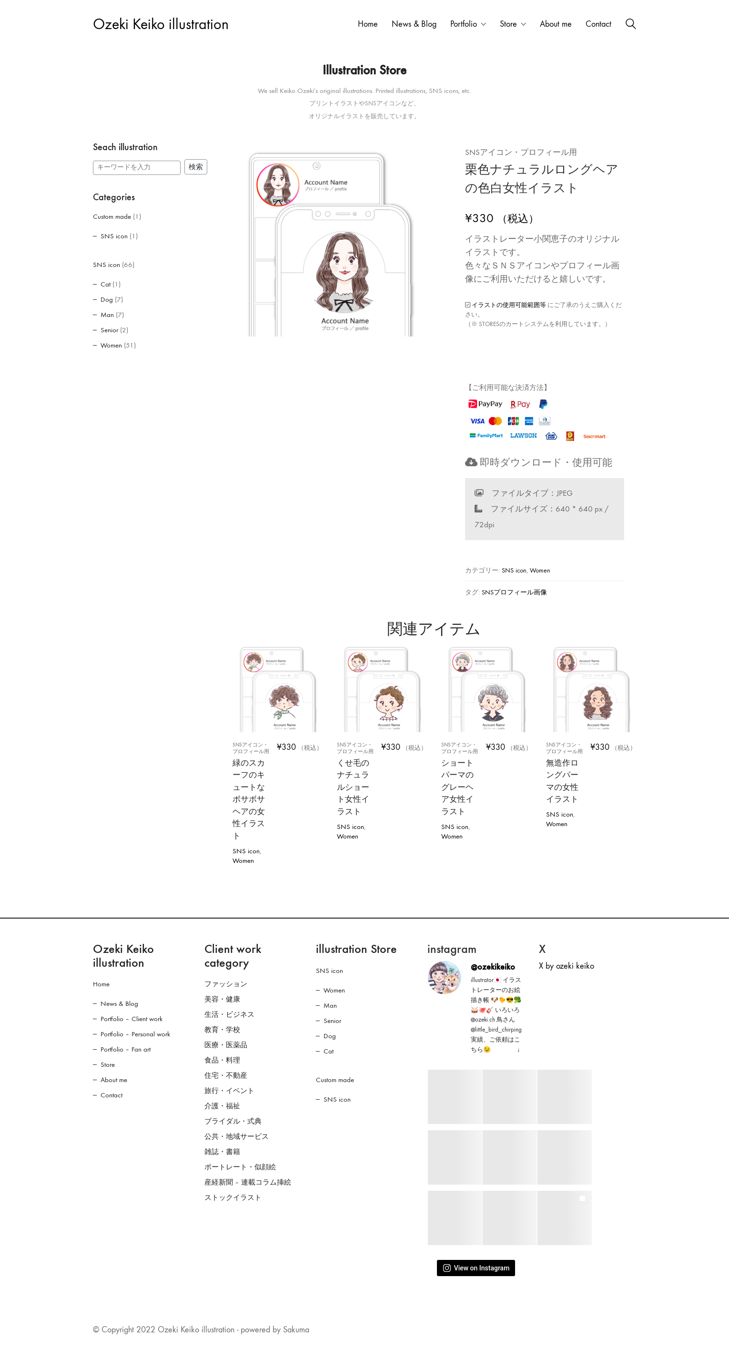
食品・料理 (222, 1060)
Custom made (112, 216)
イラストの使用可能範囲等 (509, 304)
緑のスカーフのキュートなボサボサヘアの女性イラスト (252, 791)
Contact (111, 1095)
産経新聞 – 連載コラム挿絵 (247, 1182)
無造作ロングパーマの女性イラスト (566, 773)
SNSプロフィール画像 (514, 592)
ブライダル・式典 (233, 1121)
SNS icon (514, 570)
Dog (107, 299)
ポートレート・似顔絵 (240, 1167)
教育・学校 (222, 1029)
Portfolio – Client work (131, 1018)
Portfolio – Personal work (135, 1034)
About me (114, 1079)
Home (101, 984)
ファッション (225, 984)
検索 (196, 167)
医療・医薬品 (225, 1045)
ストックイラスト (233, 1197)
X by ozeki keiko (566, 966)
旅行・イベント (229, 1090)
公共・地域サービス (236, 1136)
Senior (109, 330)
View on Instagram (476, 1268)
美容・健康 (222, 999)
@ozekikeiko (493, 966)
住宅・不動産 (225, 1075)
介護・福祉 (222, 1106)
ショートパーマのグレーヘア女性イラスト (461, 779)
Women (540, 570)
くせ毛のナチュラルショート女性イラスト (356, 779)
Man (107, 314)
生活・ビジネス (229, 1014)
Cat (106, 284)
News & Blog (119, 1003)
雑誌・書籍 (222, 1151)
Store (108, 1064)
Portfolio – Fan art (126, 1049)
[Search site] (631, 25)
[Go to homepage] (161, 24)
